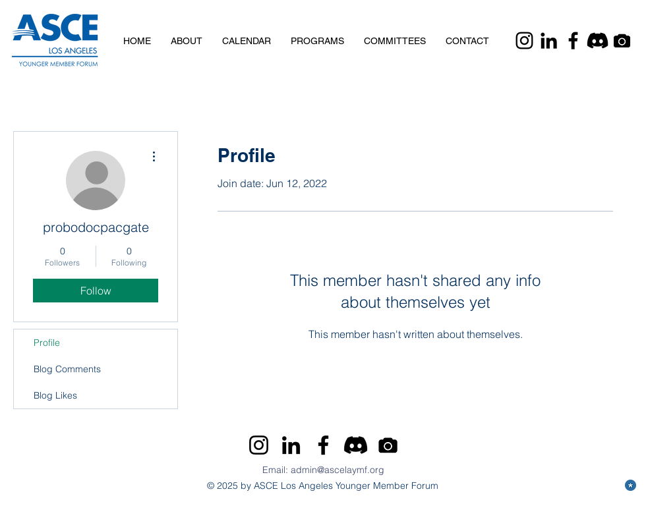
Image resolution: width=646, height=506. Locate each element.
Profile (47, 343)
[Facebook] (573, 40)
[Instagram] (524, 40)
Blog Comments (67, 369)
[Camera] (621, 40)
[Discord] (597, 40)
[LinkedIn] (548, 40)
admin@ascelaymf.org (337, 470)
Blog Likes (55, 395)
